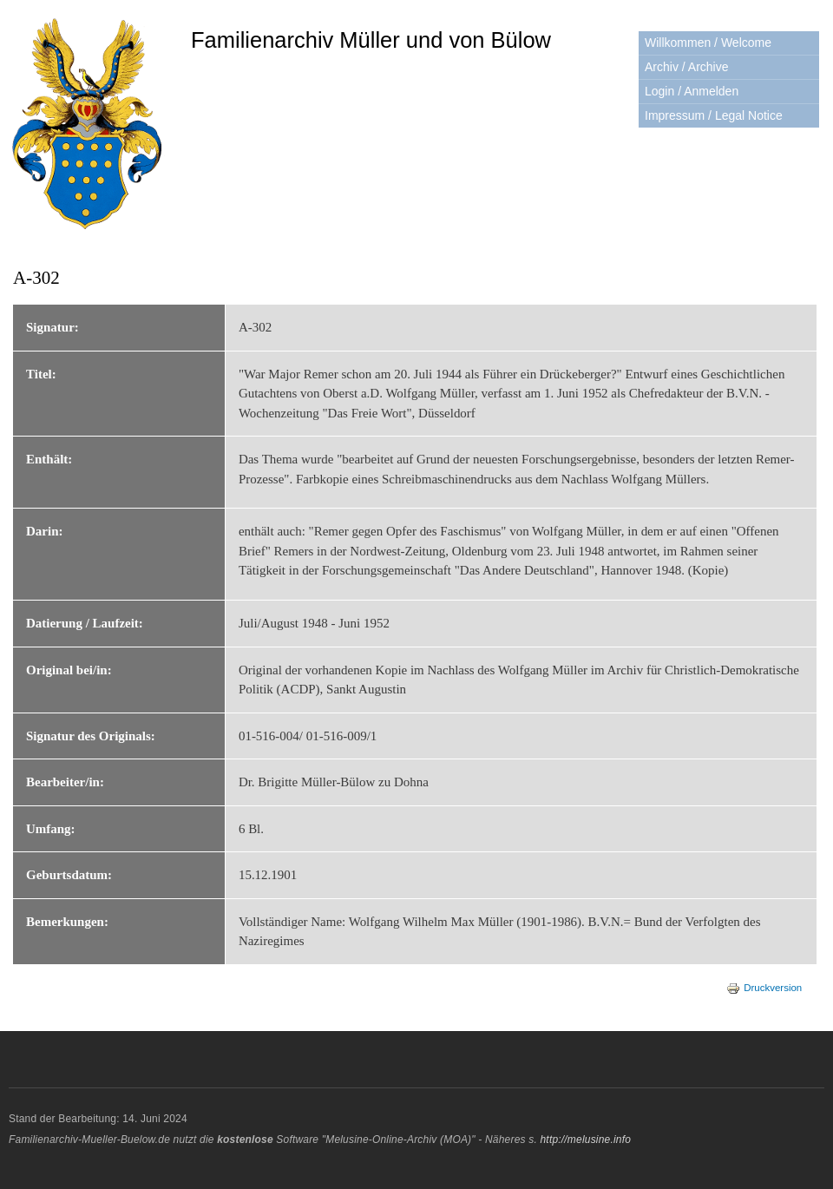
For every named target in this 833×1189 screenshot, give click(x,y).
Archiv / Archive (686, 67)
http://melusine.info (585, 1139)
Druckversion (764, 987)
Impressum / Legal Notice (714, 115)
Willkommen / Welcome (708, 42)
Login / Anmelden (691, 91)
